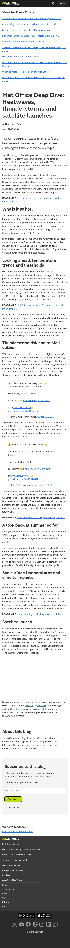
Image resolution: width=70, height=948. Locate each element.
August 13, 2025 (45, 416)
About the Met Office (12, 880)
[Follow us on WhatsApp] (55, 925)
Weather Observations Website (16, 855)
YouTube (41, 705)
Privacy (5, 902)
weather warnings (33, 702)
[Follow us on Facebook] (29, 925)
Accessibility (8, 889)
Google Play (12, 715)
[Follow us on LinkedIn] (49, 925)
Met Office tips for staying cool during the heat (41, 517)
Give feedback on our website (17, 831)
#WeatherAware (22, 407)
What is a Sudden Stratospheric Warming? (24, 41)
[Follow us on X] (15, 925)
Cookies (6, 893)
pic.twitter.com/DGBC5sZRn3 (23, 411)
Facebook (16, 709)
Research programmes (12, 870)
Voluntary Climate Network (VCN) (17, 860)
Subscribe (13, 799)
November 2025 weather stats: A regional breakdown (30, 35)
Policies (5, 885)
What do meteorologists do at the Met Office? (26, 71)
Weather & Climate (11, 865)
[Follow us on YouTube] (22, 925)
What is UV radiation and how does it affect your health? (31, 18)
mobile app (46, 709)
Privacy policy (12, 807)
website (29, 705)
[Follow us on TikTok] (35, 925)
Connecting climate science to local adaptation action (30, 24)
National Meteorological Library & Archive (21, 849)
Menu (62, 3)
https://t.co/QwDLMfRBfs (36, 400)
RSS (4, 906)
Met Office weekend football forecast (21, 56)
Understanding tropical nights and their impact (41, 614)
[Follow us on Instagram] (42, 925)
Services (6, 875)
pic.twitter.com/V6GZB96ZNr (23, 479)
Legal (4, 898)
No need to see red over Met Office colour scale (27, 30)
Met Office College (10, 844)
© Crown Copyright (35, 932)
